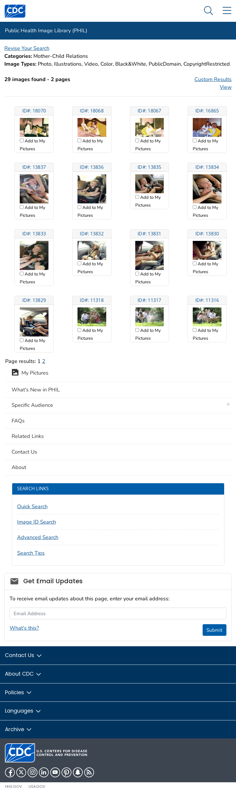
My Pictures (30, 373)
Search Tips (31, 553)
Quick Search (32, 506)
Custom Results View (213, 83)
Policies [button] (18, 692)
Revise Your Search (26, 48)
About (19, 467)
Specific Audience (32, 405)
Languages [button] (23, 710)
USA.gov (36, 786)
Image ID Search (36, 521)
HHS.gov (13, 786)
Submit (214, 630)
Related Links (28, 436)
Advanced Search (37, 537)
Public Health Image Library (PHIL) (46, 30)
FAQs (18, 420)
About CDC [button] (23, 673)
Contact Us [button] (23, 655)
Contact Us (24, 451)
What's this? (24, 627)
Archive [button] (18, 729)
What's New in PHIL (36, 389)
